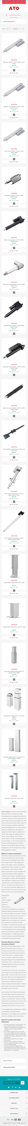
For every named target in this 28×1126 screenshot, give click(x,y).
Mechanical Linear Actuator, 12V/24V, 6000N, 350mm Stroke (14, 285)
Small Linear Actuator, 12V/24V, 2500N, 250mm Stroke (14, 196)
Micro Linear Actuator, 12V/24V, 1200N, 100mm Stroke (14, 151)
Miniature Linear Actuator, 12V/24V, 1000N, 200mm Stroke (14, 107)
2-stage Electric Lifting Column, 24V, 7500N (14, 582)
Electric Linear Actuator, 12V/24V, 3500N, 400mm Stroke (14, 240)
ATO (6, 15)
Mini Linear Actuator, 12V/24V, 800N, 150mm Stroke (14, 62)
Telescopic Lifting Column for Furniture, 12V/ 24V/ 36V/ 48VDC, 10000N (14, 757)
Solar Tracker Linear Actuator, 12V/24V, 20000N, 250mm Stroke (14, 538)
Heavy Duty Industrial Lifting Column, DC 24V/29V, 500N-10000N (14, 672)
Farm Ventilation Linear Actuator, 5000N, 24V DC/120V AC (14, 449)
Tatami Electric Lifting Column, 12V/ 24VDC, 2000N (14, 716)
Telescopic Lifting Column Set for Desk (14, 798)
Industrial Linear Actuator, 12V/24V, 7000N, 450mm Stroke (14, 326)
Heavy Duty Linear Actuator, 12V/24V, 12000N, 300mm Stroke (14, 367)
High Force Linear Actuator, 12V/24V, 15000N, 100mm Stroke (14, 408)
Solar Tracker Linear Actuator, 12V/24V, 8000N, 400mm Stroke (14, 494)
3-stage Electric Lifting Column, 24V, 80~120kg (14, 627)
